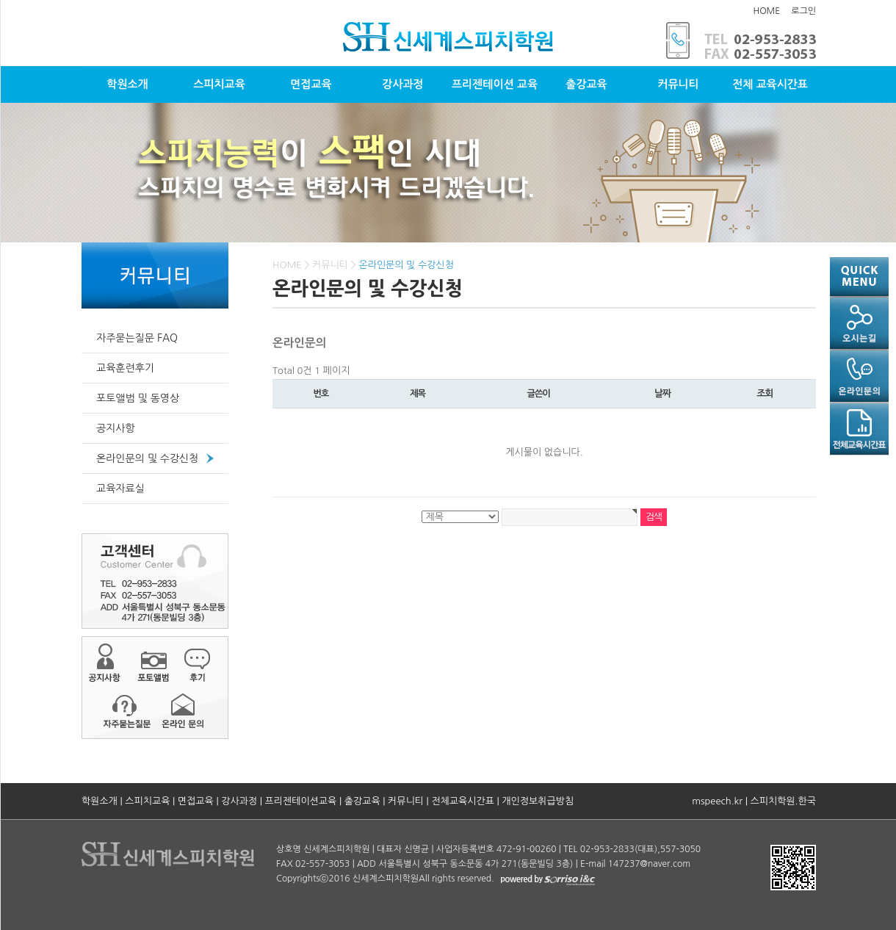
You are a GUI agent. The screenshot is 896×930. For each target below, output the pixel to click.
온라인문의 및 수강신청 (147, 458)
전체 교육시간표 (770, 84)
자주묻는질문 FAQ (137, 338)
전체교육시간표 (462, 801)
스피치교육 (219, 84)
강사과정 (402, 84)
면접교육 (310, 84)
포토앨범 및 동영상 (137, 398)
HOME (766, 11)
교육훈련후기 (125, 368)
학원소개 (127, 84)
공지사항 (115, 428)
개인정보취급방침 (538, 801)
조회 (764, 393)
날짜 (662, 393)
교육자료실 (120, 488)
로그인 (803, 11)
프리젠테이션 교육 (495, 84)
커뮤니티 (677, 84)
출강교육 (586, 84)
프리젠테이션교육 (301, 801)
